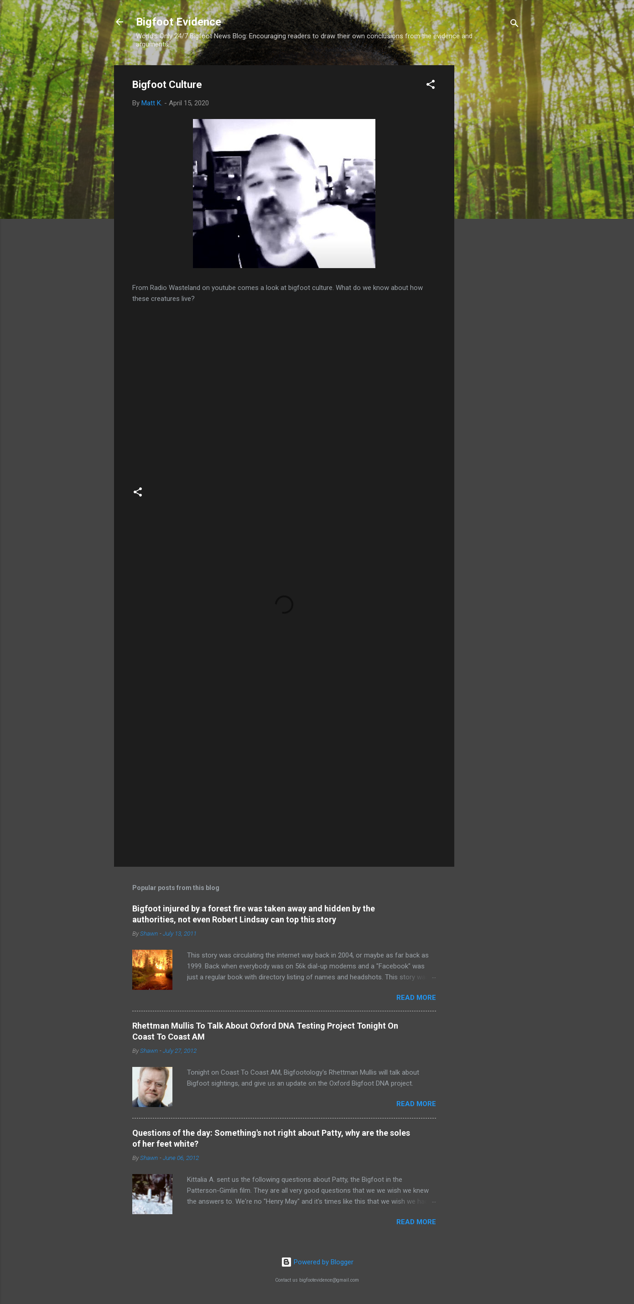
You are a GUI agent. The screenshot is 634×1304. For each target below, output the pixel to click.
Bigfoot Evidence (178, 22)
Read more (416, 998)
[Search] (514, 25)
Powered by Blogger (317, 1262)
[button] (430, 86)
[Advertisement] (491, 202)
